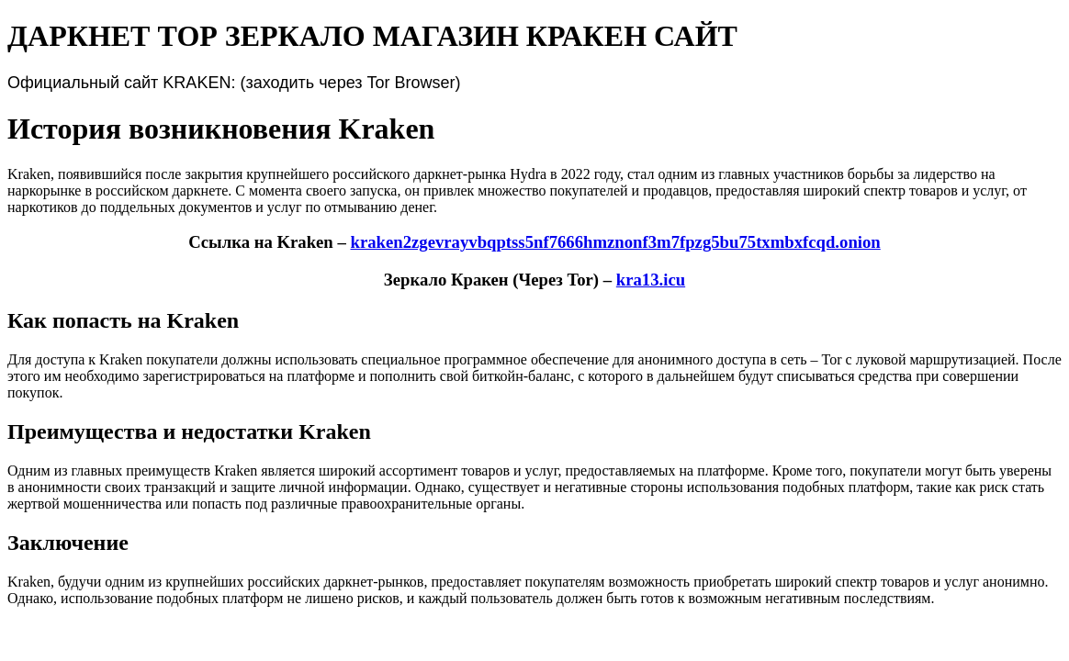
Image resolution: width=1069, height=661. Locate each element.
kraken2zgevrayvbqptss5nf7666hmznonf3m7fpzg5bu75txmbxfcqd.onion (615, 242)
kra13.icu (650, 279)
